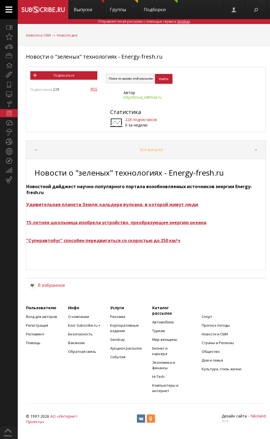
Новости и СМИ (38, 35)
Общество (211, 351)
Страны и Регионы (218, 342)
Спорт (207, 316)
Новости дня (67, 35)
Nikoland (258, 416)
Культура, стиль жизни (221, 368)
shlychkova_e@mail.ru (142, 97)
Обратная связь (82, 351)
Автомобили (163, 322)
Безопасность (80, 334)
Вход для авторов (41, 316)
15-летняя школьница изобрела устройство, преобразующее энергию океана (116, 222)
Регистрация (37, 325)
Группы (124, 6)
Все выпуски (151, 149)
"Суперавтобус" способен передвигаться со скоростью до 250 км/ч (103, 240)
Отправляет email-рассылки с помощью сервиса (144, 21)
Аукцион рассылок (126, 348)
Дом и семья (212, 360)
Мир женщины (164, 339)
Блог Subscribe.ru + (84, 325)
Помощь (33, 342)
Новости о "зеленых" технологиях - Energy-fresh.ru (94, 56)
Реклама (117, 316)
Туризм (158, 330)
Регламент (35, 334)
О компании (78, 316)
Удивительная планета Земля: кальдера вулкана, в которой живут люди (112, 205)
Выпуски (89, 6)
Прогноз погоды (216, 325)
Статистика (125, 112)
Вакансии (76, 342)
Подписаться (64, 75)
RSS (93, 89)
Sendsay (117, 339)
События (117, 356)
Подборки (161, 6)
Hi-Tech (158, 376)
